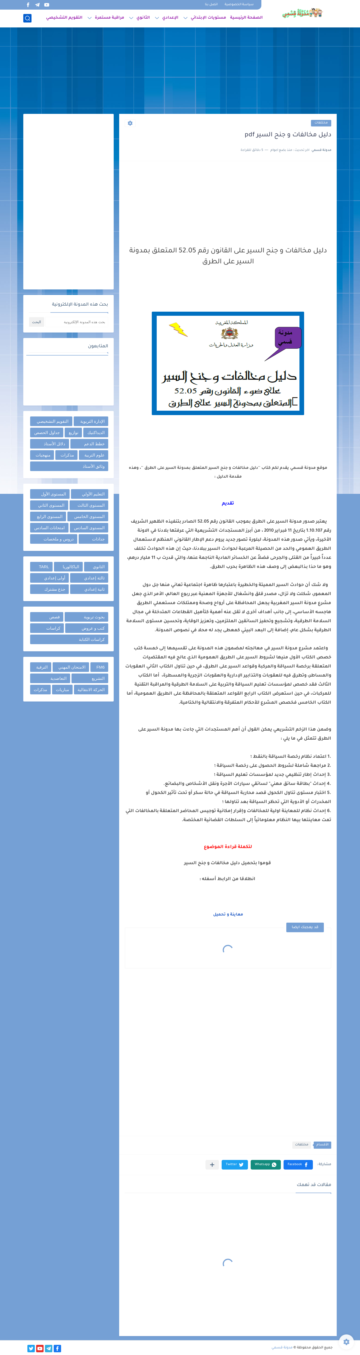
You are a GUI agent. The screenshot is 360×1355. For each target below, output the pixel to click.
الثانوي (143, 18)
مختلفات (321, 123)
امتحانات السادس (49, 527)
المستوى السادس (89, 527)
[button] (298, 1165)
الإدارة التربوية (92, 421)
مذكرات (67, 455)
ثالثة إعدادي (94, 578)
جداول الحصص (47, 432)
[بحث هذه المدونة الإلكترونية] (76, 322)
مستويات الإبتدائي (208, 18)
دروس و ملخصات (58, 539)
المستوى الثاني (51, 505)
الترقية (42, 667)
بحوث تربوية (94, 617)
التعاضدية (58, 678)
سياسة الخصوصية (239, 5)
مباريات (62, 689)
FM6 (100, 667)
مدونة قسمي (282, 1348)
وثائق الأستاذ (94, 466)
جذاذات (98, 539)
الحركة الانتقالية (91, 689)
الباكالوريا (71, 566)
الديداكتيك (96, 432)
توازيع (73, 432)
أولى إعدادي (54, 578)
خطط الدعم (94, 443)
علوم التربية (94, 455)
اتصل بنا (211, 5)
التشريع (98, 678)
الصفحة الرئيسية (246, 18)
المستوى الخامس (89, 516)
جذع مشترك (54, 589)
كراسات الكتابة (92, 639)
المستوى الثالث (91, 505)
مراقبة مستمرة (109, 18)
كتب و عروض (93, 628)
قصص (54, 617)
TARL (44, 566)
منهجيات (43, 455)
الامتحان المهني (71, 667)
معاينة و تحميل (228, 915)
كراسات (53, 628)
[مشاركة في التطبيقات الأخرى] (212, 1165)
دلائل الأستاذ (54, 443)
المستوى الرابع (49, 516)
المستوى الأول (53, 494)
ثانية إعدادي (94, 589)
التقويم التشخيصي (64, 18)
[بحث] (27, 18)
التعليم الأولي (93, 494)
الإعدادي (170, 18)
